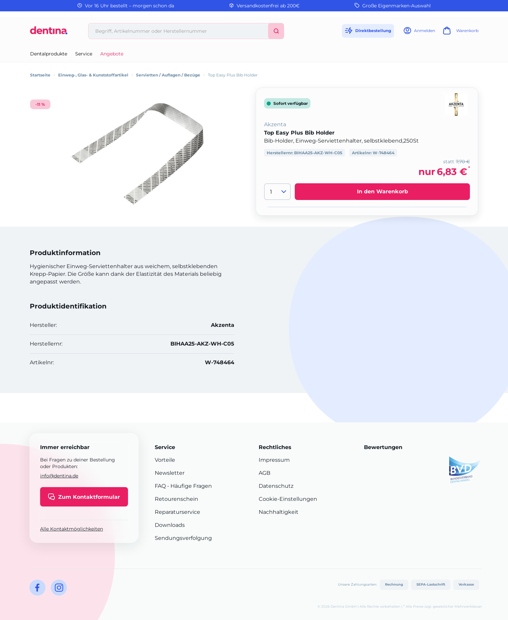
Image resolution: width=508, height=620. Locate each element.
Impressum (274, 460)
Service (83, 54)
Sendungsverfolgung (183, 538)
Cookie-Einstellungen (288, 499)
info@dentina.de (59, 476)
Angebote (111, 54)
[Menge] (277, 191)
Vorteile (165, 460)
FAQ (160, 486)
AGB (264, 473)
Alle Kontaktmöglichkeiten (71, 529)
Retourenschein (176, 499)
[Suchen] (276, 31)
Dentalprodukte (48, 54)
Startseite (40, 74)
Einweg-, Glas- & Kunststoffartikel (93, 74)
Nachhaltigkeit (278, 512)
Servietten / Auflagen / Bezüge (168, 74)
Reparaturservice (177, 512)
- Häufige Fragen (189, 486)
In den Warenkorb (382, 191)
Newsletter (169, 473)
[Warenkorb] (460, 32)
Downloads (170, 525)
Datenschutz (276, 486)
